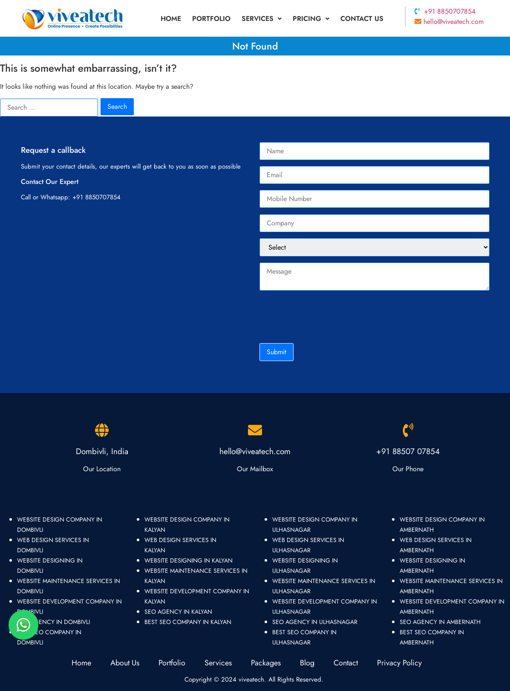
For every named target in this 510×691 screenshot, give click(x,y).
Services (262, 18)
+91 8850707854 (449, 11)
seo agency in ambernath (440, 622)
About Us (124, 662)
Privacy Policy (399, 662)
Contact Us (361, 18)
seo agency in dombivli (53, 622)
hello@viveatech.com (454, 21)
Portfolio (171, 662)
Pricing (311, 18)
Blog (308, 662)
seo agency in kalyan (178, 611)
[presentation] (324, 316)
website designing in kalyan (188, 560)
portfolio (211, 18)
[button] (261, 18)
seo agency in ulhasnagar (314, 622)
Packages (266, 662)
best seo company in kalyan (187, 622)
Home (171, 18)
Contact (346, 662)
